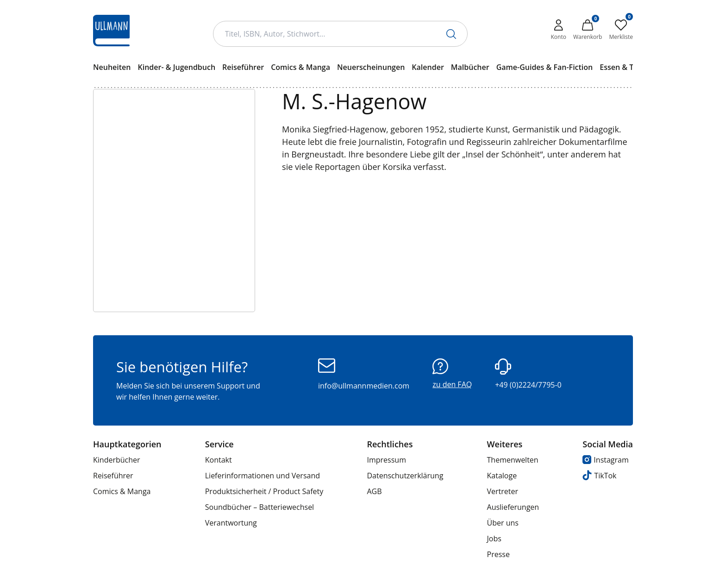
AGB (374, 491)
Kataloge (502, 475)
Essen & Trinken (628, 67)
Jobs (494, 538)
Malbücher (470, 67)
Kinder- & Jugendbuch (176, 67)
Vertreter (503, 491)
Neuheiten (112, 67)
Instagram (605, 460)
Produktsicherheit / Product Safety (264, 491)
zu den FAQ (452, 373)
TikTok (599, 475)
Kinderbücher (116, 460)
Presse (498, 554)
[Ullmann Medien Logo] (111, 30)
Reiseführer (243, 67)
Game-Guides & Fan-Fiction (544, 67)
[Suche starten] (451, 34)
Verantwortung (231, 523)
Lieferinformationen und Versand (262, 475)
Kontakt (218, 460)
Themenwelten (512, 460)
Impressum (386, 460)
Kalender (428, 67)
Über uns (503, 523)
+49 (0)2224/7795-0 (528, 374)
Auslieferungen (513, 507)
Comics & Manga (300, 67)
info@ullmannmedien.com (363, 374)
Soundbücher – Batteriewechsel (259, 507)
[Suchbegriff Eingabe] (340, 34)
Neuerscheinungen (371, 67)
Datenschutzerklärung (405, 475)
